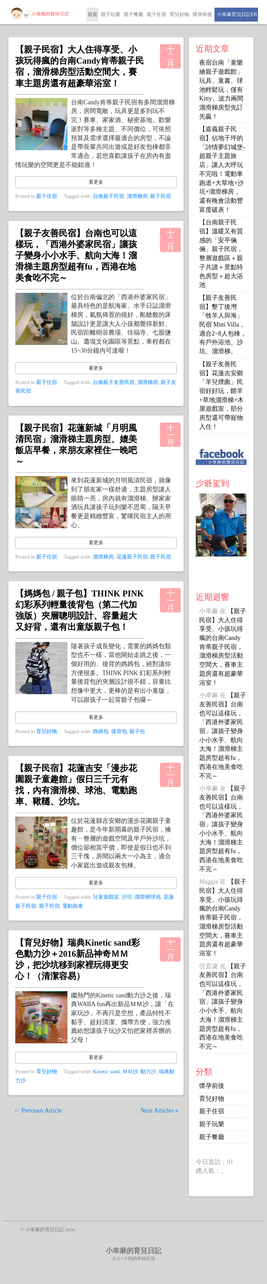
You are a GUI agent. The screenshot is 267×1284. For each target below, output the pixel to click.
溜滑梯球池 (148, 897)
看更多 (96, 182)
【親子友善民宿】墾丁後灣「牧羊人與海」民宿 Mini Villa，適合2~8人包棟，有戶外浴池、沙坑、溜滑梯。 (222, 324)
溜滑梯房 (137, 196)
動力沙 (148, 1071)
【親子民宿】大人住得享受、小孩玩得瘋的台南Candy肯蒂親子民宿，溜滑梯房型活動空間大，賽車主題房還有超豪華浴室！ (222, 647)
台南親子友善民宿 (114, 382)
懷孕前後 (202, 14)
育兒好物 (179, 14)
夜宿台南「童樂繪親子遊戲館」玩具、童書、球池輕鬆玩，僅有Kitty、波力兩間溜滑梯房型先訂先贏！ (221, 89)
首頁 (92, 14)
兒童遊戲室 (106, 897)
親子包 (137, 731)
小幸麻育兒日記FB (236, 14)
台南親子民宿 (108, 196)
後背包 (119, 731)
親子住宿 (156, 14)
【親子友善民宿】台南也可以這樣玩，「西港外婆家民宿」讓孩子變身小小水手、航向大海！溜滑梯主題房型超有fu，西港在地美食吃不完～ (76, 255)
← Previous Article (38, 1110)
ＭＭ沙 (130, 1071)
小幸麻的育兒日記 (133, 1250)
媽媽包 (100, 731)
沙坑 (127, 897)
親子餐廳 (133, 14)
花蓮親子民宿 (132, 557)
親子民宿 (160, 196)
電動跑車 (72, 906)
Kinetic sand (106, 1071)
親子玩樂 (110, 14)
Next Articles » (159, 1110)
